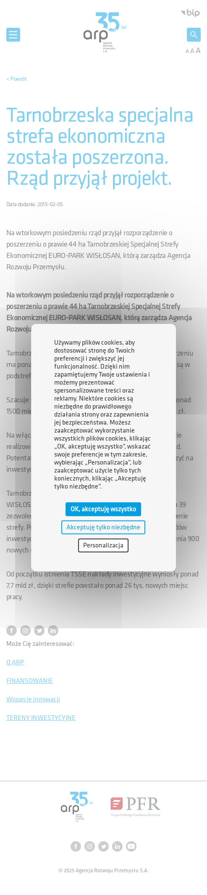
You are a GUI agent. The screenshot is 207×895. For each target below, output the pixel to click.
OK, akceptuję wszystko (103, 509)
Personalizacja (103, 546)
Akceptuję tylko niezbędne (103, 527)
